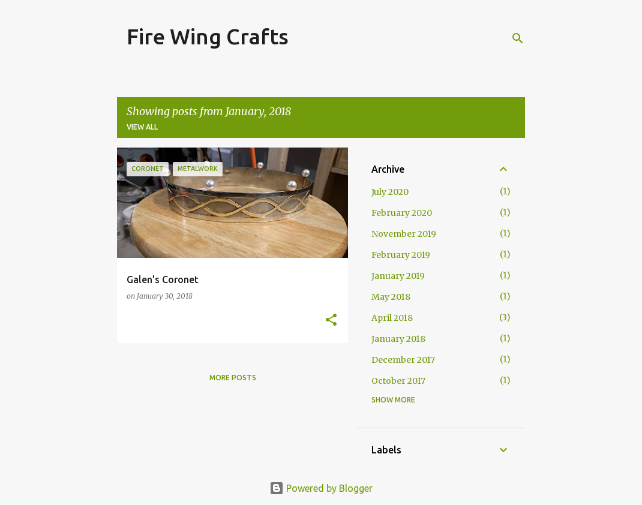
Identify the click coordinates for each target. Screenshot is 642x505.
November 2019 (403, 234)
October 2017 (398, 380)
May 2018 (390, 296)
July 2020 (390, 192)
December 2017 (403, 359)
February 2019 (400, 255)
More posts (232, 377)
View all (142, 127)
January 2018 (398, 338)
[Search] (518, 38)
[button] (331, 320)
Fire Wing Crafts (208, 36)
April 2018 (392, 317)
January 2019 (398, 275)
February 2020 (401, 213)
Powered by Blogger (321, 488)
